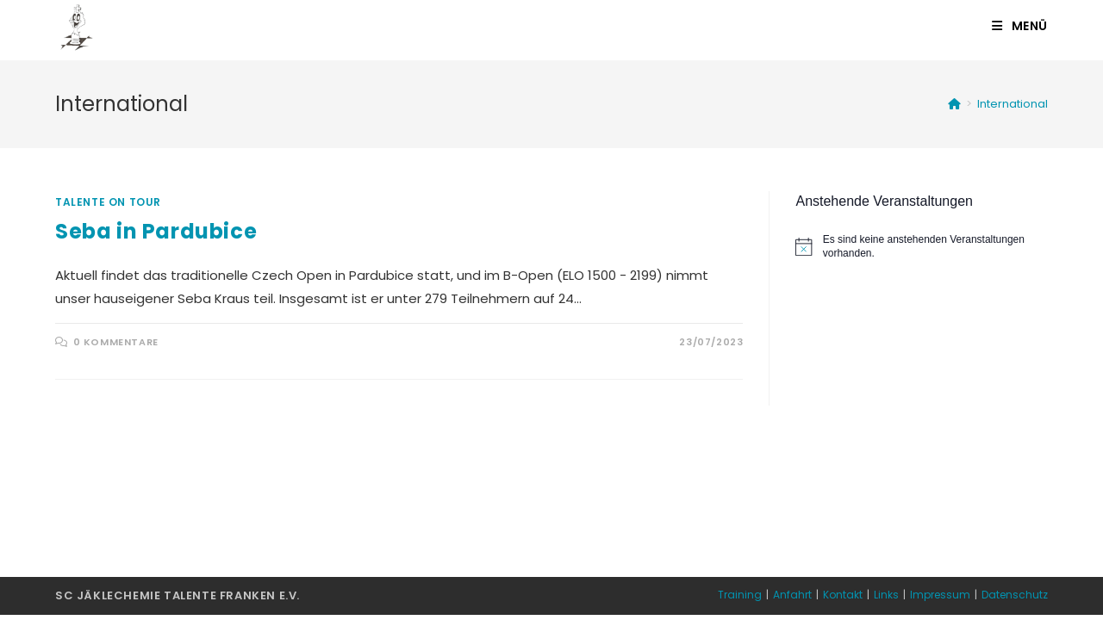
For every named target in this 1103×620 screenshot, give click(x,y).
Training (740, 594)
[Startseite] (954, 104)
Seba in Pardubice (156, 231)
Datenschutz (1014, 594)
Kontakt (843, 594)
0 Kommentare (116, 342)
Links (886, 594)
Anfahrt (792, 594)
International (1012, 104)
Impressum (940, 594)
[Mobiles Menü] (1020, 25)
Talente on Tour (108, 202)
